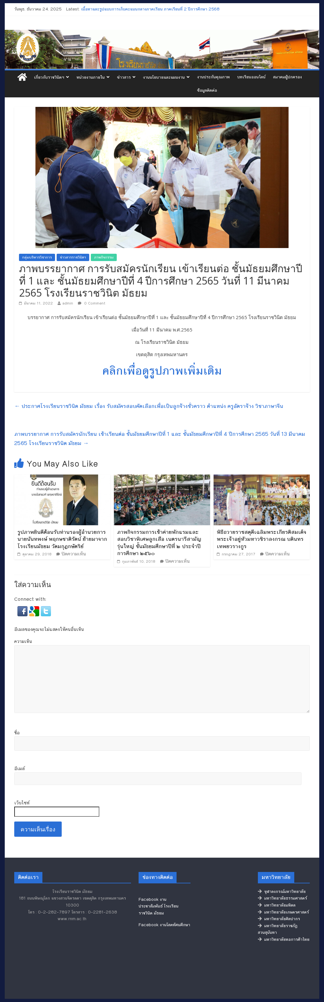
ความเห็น (23, 641)
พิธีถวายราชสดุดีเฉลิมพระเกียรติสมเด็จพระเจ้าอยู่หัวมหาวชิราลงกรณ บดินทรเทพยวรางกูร (261, 539)
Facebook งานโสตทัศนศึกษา (164, 925)
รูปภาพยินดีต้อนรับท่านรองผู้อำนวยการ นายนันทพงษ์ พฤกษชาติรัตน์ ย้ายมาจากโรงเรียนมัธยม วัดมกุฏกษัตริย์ (62, 539)
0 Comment (91, 303)
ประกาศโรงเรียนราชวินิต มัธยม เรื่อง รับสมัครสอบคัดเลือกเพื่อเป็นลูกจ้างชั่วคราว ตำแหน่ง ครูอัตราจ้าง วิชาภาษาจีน (148, 406)
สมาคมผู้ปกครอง (287, 77)
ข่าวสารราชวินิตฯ (73, 257)
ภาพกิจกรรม (104, 257)
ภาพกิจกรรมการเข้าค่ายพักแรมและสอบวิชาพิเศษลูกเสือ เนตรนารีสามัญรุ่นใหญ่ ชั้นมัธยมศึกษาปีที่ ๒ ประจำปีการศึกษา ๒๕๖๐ (159, 543)
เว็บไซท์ (21, 802)
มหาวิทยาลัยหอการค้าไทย (283, 939)
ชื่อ (17, 732)
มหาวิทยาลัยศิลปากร (279, 919)
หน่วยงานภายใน (91, 77)
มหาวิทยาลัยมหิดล (277, 905)
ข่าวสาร (124, 77)
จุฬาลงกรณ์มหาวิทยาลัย (282, 891)
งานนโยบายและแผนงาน (164, 77)
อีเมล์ (19, 768)
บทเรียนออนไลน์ (251, 77)
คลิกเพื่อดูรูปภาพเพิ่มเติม (162, 370)
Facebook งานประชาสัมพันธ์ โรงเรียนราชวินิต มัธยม (158, 906)
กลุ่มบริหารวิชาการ (37, 257)
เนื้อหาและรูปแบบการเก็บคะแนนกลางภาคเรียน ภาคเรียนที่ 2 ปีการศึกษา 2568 (150, 9)
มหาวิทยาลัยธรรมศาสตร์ (282, 898)
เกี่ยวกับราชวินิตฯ (49, 77)
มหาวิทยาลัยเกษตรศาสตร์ (283, 912)
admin (67, 303)
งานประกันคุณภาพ (213, 77)
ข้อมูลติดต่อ (207, 90)
